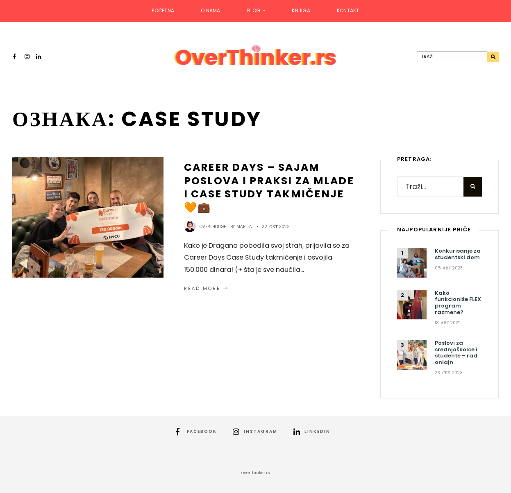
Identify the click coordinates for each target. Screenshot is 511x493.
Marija (244, 227)
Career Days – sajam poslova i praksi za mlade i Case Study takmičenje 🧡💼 (269, 187)
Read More (207, 288)
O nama (210, 10)
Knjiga (301, 10)
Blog (254, 10)
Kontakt (348, 10)
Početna (163, 10)
